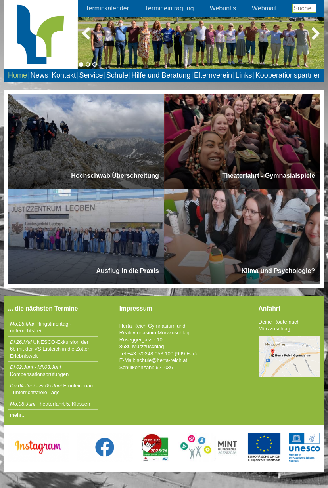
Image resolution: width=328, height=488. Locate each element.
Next (312, 32)
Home (17, 75)
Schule (117, 75)
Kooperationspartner (287, 75)
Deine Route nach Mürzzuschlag (279, 325)
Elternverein (213, 75)
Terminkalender (107, 8)
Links (243, 75)
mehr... (18, 415)
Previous (90, 32)
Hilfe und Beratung (160, 75)
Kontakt (64, 75)
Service (91, 75)
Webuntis (223, 8)
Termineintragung (169, 8)
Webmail (264, 8)
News (39, 75)
